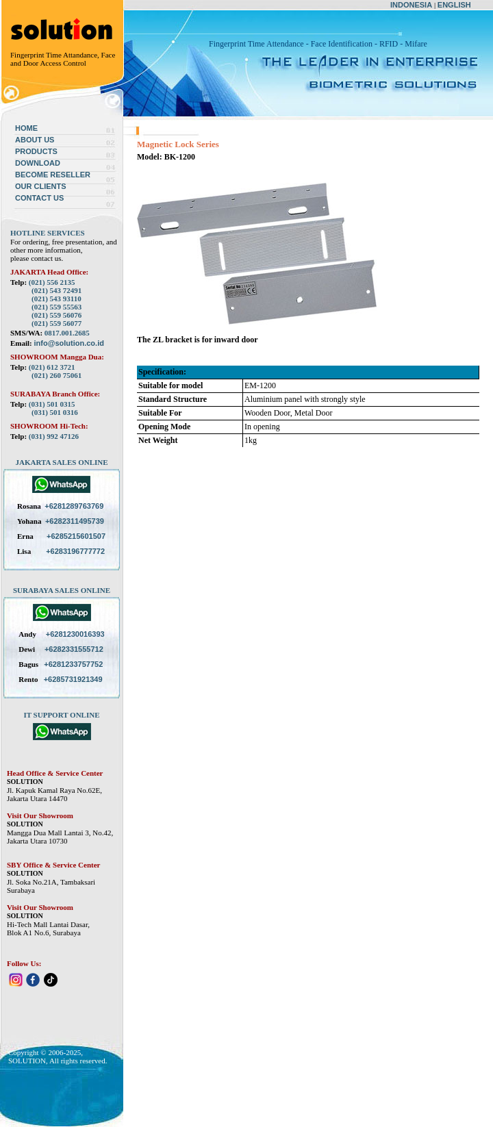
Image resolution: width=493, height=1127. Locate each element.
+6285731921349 (73, 679)
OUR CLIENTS (40, 186)
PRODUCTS (36, 151)
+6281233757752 (73, 664)
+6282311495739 (74, 521)
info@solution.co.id (69, 343)
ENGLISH (454, 5)
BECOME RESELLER (52, 174)
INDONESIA (411, 5)
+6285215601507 (76, 536)
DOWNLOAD (37, 163)
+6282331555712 (74, 649)
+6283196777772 (75, 551)
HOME (26, 128)
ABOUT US (34, 140)
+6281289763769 (74, 506)
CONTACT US (39, 198)
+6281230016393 (75, 634)
